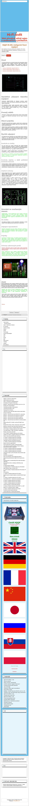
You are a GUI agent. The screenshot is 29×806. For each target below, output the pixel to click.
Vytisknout (20, 50)
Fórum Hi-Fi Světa (14, 666)
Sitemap (14, 539)
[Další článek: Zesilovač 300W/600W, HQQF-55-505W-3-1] (16, 312)
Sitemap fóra (14, 540)
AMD (4, 334)
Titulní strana (5, 322)
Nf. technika (9, 314)
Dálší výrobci (5, 340)
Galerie (4, 329)
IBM (4, 339)
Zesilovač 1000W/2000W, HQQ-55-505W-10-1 (12, 70)
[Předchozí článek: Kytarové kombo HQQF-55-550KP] (11, 312)
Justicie (4, 343)
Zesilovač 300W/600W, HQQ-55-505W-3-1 (11, 68)
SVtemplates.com (16, 800)
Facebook (14, 671)
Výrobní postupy (6, 327)
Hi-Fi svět (14, 35)
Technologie (5, 332)
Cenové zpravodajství (7, 333)
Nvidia (4, 337)
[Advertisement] (14, 16)
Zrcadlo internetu (7, 323)
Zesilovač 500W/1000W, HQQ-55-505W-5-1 (11, 69)
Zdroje (4, 330)
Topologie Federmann (17, 314)
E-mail (23, 50)
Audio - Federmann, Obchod (8, 324)
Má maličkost (6, 344)
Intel (4, 336)
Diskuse (3, 304)
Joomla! (4, 759)
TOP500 (5, 341)
